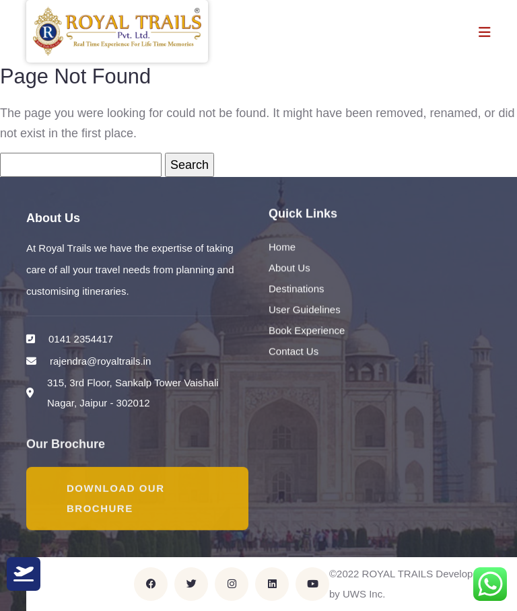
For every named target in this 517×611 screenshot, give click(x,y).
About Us (289, 268)
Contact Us (293, 351)
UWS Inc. (364, 594)
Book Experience (307, 330)
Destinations (296, 289)
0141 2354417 (80, 339)
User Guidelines (305, 310)
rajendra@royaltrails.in (100, 361)
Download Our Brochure (116, 499)
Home (282, 247)
